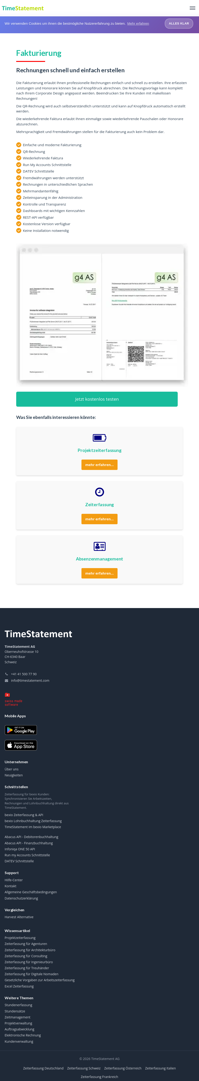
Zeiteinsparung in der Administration (52, 197)
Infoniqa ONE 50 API (20, 849)
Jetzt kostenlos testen (97, 399)
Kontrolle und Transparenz (44, 204)
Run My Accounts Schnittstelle (47, 164)
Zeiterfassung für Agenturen (26, 944)
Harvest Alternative (19, 917)
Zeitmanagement (17, 1017)
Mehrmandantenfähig (40, 190)
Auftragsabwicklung (19, 1029)
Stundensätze (15, 1011)
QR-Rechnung (34, 151)
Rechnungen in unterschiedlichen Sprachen (58, 184)
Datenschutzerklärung (21, 898)
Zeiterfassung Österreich (123, 1068)
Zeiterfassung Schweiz (84, 1068)
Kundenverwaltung (19, 1041)
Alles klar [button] (179, 23)
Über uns (12, 769)
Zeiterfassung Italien (160, 1068)
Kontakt (10, 886)
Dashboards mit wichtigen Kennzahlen (54, 210)
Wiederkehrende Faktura (43, 158)
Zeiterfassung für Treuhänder (27, 968)
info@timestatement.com (27, 680)
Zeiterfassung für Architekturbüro (30, 950)
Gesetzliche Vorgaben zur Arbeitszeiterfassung (40, 980)
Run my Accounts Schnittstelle (27, 855)
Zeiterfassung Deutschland (43, 1068)
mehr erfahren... (99, 464)
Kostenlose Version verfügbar (46, 223)
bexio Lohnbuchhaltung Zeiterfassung (33, 821)
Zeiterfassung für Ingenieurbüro (29, 962)
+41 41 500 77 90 (21, 674)
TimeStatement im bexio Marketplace (33, 827)
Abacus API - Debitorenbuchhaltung (31, 837)
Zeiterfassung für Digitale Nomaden (31, 974)
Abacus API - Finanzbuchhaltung (29, 843)
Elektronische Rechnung (23, 1035)
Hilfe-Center (14, 880)
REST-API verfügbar (38, 217)
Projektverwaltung (18, 1023)
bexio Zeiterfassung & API (24, 815)
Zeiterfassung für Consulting (26, 956)
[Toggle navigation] (192, 8)
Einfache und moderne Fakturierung (52, 144)
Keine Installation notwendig (46, 230)
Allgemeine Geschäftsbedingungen (31, 892)
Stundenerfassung (18, 1005)
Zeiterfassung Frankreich (99, 1076)
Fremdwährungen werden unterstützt (53, 177)
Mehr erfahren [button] (138, 23)
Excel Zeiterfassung (19, 986)
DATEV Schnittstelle (38, 171)
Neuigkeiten (14, 775)
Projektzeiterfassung (20, 938)
